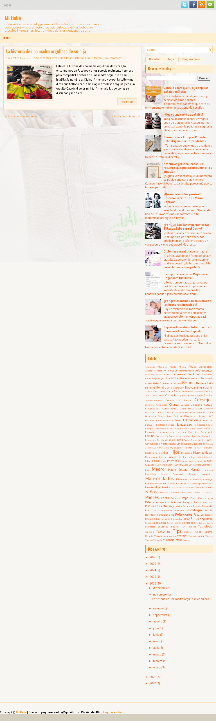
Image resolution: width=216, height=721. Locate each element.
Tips (177, 531)
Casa (177, 391)
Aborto (173, 366)
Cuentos (185, 404)
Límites (197, 464)
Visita (187, 539)
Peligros (188, 502)
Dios (169, 416)
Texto (160, 531)
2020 (153, 683)
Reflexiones (183, 514)
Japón (200, 460)
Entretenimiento (178, 428)
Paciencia (208, 492)
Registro (209, 514)
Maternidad (157, 478)
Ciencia (208, 391)
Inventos (182, 460)
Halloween (207, 447)
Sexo (178, 522)
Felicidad (196, 436)
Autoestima (194, 378)
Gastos (201, 440)
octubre (158, 608)
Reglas (149, 519)
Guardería (158, 447)
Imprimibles (189, 457)
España (162, 432)
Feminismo (150, 440)
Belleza (201, 383)
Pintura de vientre (156, 506)
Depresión (150, 412)
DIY (211, 416)
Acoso (159, 370)
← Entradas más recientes (21, 116)
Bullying (208, 387)
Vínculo (149, 539)
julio (156, 628)
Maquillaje (150, 474)
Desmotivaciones (175, 412)
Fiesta (171, 440)
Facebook (207, 432)
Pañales (175, 498)
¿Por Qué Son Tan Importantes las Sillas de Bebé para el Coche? (186, 227)
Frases (187, 440)
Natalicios (176, 487)
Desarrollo (161, 412)
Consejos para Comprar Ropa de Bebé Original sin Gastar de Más (185, 139)
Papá (185, 498)
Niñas (209, 487)
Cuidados (196, 404)
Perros (198, 502)
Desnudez (190, 412)
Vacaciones (161, 536)
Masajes (192, 474)
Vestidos (192, 536)
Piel (205, 502)
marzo (157, 654)
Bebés (188, 383)
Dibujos (161, 416)
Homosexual (151, 457)
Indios (200, 457)
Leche (170, 464)
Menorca (196, 479)
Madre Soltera (178, 470)
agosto (157, 621)
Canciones (159, 391)
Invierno (192, 460)
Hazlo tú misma (153, 452)
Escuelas (150, 432)
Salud (195, 518)
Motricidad (207, 483)
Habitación (176, 447)
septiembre (160, 615)
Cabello (148, 391)
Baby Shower (161, 383)
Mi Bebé (12, 18)
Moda (173, 483)
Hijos (174, 452)
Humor (162, 457)
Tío (169, 531)
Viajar (201, 536)
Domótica (168, 420)
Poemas (187, 506)
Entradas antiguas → (127, 116)
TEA (183, 526)
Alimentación (182, 374)
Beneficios (163, 387)
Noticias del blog (181, 492)
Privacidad (166, 510)
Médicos (187, 479)
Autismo (182, 378)
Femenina (207, 436)
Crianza (174, 405)
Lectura (178, 464)
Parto (193, 498)
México (158, 483)
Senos (148, 522)
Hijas (69, 57)
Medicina (176, 479)
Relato (157, 519)
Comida (208, 395)
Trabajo (187, 531)
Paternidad (152, 502)
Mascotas (207, 474)
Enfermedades (161, 428)
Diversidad (58, 57)
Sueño (175, 526)
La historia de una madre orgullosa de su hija (46, 51)
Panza (165, 498)
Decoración (195, 408)
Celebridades (187, 391)
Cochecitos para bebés (179, 395)
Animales (207, 374)
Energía (149, 428)
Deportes (208, 408)
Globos (209, 443)
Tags (171, 59)
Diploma (178, 416)
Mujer (158, 487)
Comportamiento (153, 400)
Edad (178, 420)
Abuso (193, 367)
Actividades (171, 370)
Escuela (208, 428)
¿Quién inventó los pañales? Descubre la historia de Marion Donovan (184, 198)
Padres (152, 497)
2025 (153, 564)
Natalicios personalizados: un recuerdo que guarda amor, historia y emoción (188, 168)
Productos (179, 510)
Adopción (149, 374)
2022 (153, 583)
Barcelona (176, 383)
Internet (172, 460)
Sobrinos (163, 526)
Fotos (179, 440)
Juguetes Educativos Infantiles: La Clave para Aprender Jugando (186, 329)
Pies (211, 502)
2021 (153, 677)
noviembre (160, 594)
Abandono (150, 366)
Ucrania (149, 536)
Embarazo (184, 424)
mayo (156, 641)
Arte (173, 378)
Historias (78, 57)
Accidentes (150, 370)
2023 (153, 577)
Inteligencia (160, 460)
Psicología (194, 510)
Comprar (171, 400)
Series (170, 522)
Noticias (164, 492)
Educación (190, 420)
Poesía (197, 506)
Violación (157, 539)
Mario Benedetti (171, 474)
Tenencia (149, 531)
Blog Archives (191, 59)
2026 (153, 557)
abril (156, 648)
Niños (151, 492)
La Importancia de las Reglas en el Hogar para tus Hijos (186, 276)
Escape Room (195, 428)
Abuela (182, 366)
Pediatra (164, 502)
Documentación (153, 420)
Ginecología (183, 443)
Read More (127, 101)
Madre (89, 57)
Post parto (152, 510)
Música (166, 487)
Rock (181, 519)
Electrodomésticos (165, 424)
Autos (148, 383)
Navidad (200, 487)
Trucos (197, 531)
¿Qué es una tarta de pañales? (183, 115)
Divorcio (203, 416)
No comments (114, 57)
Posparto (207, 506)
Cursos (183, 408)
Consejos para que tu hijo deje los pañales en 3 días (186, 90)
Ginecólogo (199, 443)
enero (157, 667)
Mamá (98, 57)
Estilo (172, 432)
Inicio (7, 5)
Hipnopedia (186, 452)
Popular (154, 59)
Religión (166, 519)
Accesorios (206, 366)
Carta (169, 391)
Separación (159, 522)
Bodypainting (193, 387)
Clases (154, 395)
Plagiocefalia (175, 506)
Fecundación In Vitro (180, 436)
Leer (186, 464)
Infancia (208, 457)
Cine (147, 395)
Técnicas (192, 526)
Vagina (172, 536)
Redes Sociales (165, 514)
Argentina (164, 378)
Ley (190, 464)
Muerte (149, 487)
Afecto (159, 374)
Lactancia (162, 464)
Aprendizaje (151, 378)
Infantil (149, 460)
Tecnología (205, 526)
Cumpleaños (152, 408)
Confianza (185, 400)
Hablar (197, 447)
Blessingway (177, 387)
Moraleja (196, 483)
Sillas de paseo (204, 522)
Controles (149, 404)
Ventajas (182, 536)
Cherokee (198, 391)
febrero (157, 661)
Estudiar (182, 432)
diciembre (159, 588)
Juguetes (150, 464)
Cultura (208, 404)
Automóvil (207, 378)
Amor (196, 374)
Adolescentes (42, 57)
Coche (161, 395)
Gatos (209, 440)
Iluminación (175, 457)
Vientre (209, 536)
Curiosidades (170, 408)
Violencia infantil (173, 539)
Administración (186, 370)
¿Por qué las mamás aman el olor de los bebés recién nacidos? (187, 303)
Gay (147, 443)
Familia (149, 436)
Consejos (204, 400)
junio (156, 635)
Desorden (200, 412)
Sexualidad (188, 522)
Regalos (199, 515)
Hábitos (188, 447)
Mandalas (207, 469)
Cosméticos (161, 404)
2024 (153, 570)
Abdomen (162, 366)
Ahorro (168, 374)
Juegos (208, 460)
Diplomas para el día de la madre (185, 251)
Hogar (209, 453)
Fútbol (194, 440)
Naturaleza (188, 487)
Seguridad (206, 519)
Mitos (166, 483)
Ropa (187, 519)
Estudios (193, 432)
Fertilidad (162, 440)
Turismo (208, 531)
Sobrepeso (150, 526)
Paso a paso (205, 498)
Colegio (199, 395)
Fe (166, 436)
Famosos (159, 436)
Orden (197, 492)
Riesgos (174, 519)
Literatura (207, 464)
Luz (147, 469)
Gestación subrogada (163, 443)
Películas (176, 502)
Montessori (184, 483)
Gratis (148, 447)
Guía (166, 447)
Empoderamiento (204, 424)
